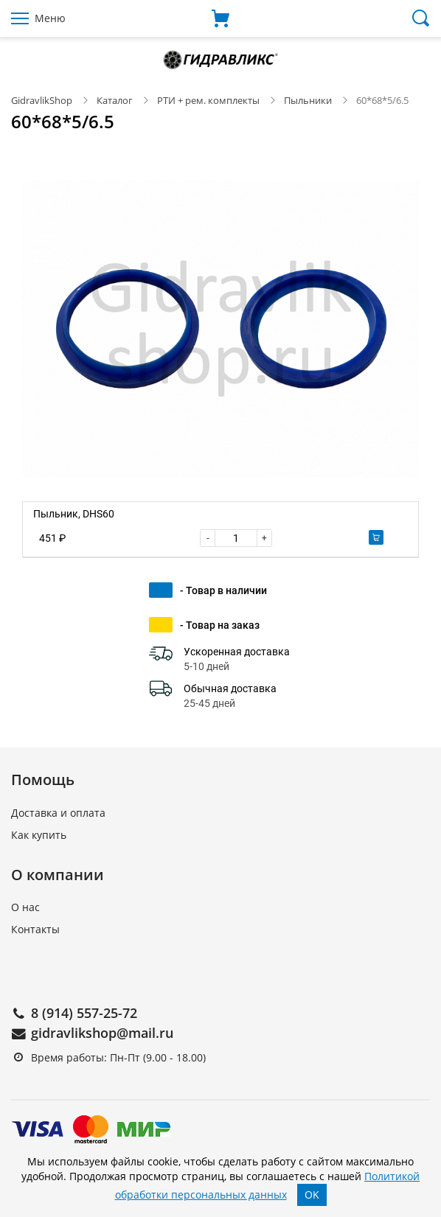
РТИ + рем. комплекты (208, 100)
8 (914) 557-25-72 (84, 1013)
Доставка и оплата (58, 813)
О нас (25, 907)
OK (312, 1195)
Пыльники (308, 100)
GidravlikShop (41, 100)
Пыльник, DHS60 (73, 514)
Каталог (115, 100)
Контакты (35, 929)
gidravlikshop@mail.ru (102, 1033)
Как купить (38, 835)
